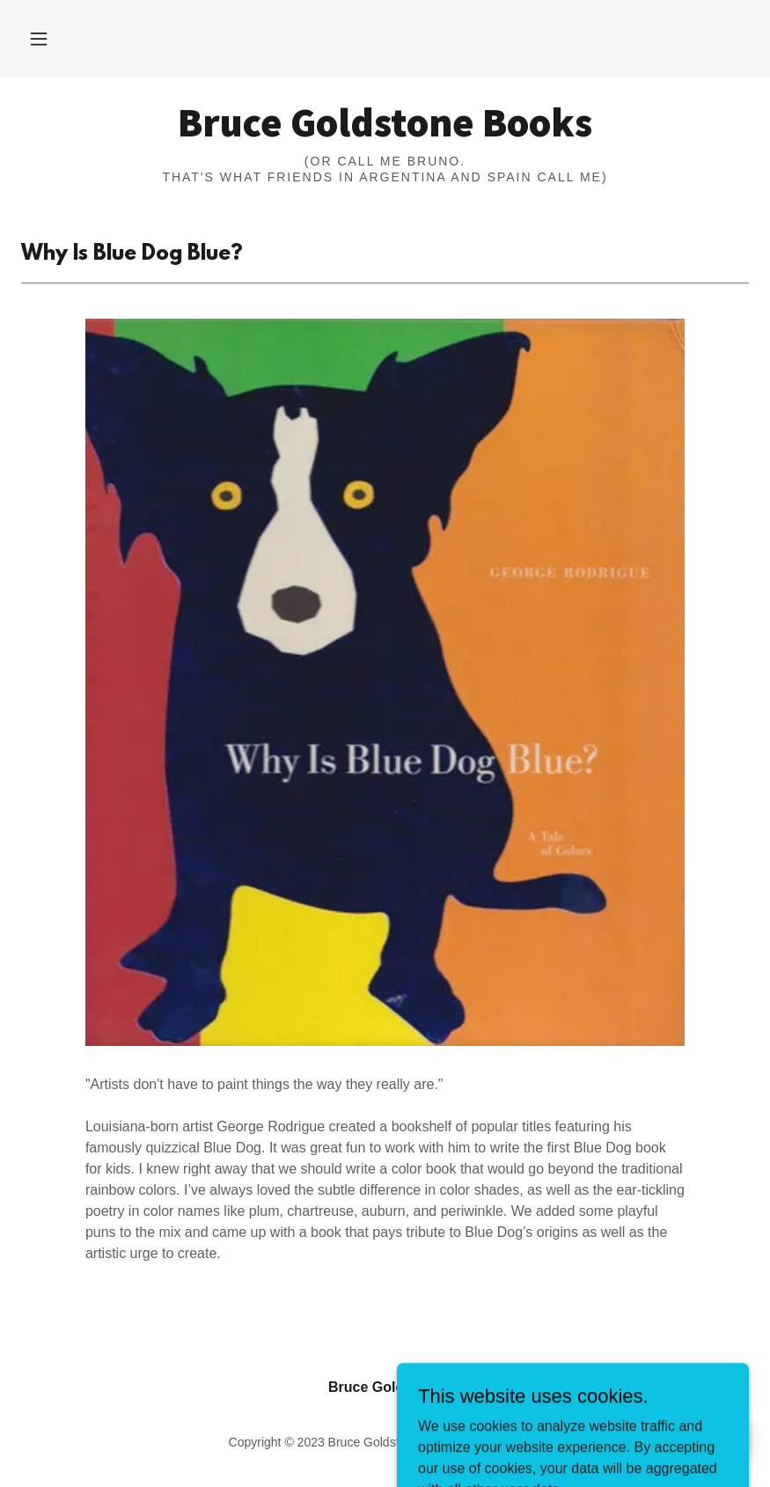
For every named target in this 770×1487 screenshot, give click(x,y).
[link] (385, 131)
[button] (38, 38)
